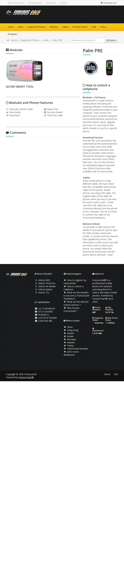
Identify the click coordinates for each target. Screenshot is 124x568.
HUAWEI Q (42, 314)
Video (103, 26)
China (68, 327)
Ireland (69, 333)
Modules (54, 26)
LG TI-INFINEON (45, 308)
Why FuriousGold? (15, 2)
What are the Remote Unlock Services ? (76, 303)
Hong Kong (71, 330)
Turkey (69, 345)
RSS (116, 374)
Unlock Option (43, 289)
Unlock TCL (42, 292)
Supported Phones (36, 26)
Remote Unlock (80, 26)
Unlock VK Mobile (45, 286)
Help (94, 26)
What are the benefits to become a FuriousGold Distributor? (76, 295)
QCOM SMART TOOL (20, 86)
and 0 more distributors (71, 353)
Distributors (50, 2)
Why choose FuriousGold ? (71, 309)
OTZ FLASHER (44, 311)
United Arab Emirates (76, 348)
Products (12, 34)
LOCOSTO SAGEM (46, 317)
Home (11, 26)
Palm (46, 40)
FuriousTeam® (26, 377)
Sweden (69, 342)
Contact (63, 2)
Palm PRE (57, 40)
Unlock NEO (42, 280)
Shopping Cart (108, 2)
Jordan (68, 336)
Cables (65, 26)
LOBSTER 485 (43, 320)
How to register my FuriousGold (75, 282)
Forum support (35, 2)
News (20, 26)
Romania (70, 339)
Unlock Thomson (45, 283)
